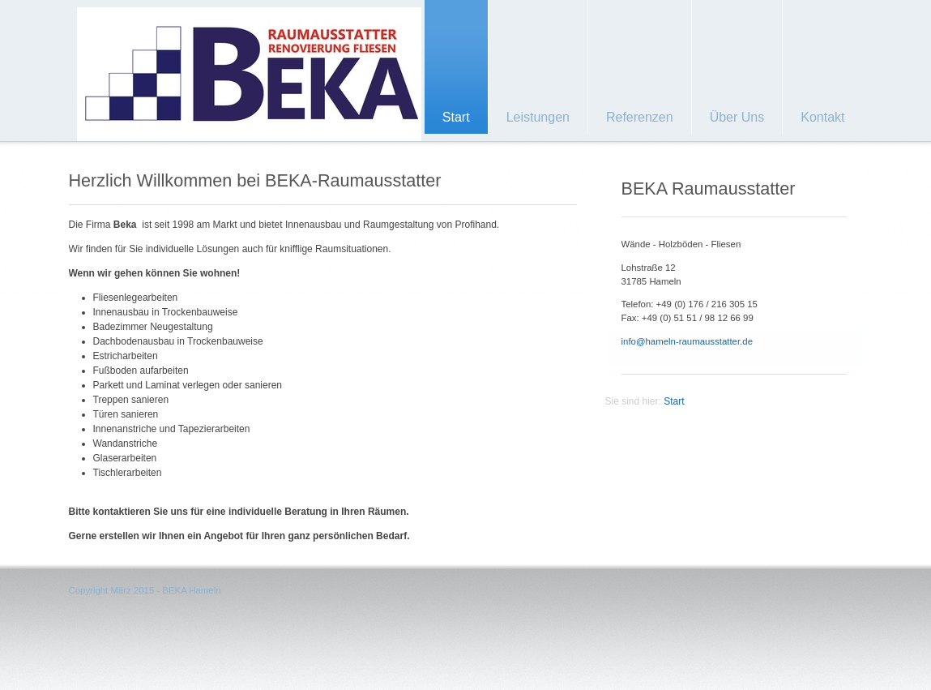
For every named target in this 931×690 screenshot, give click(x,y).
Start (674, 401)
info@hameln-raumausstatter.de (687, 341)
